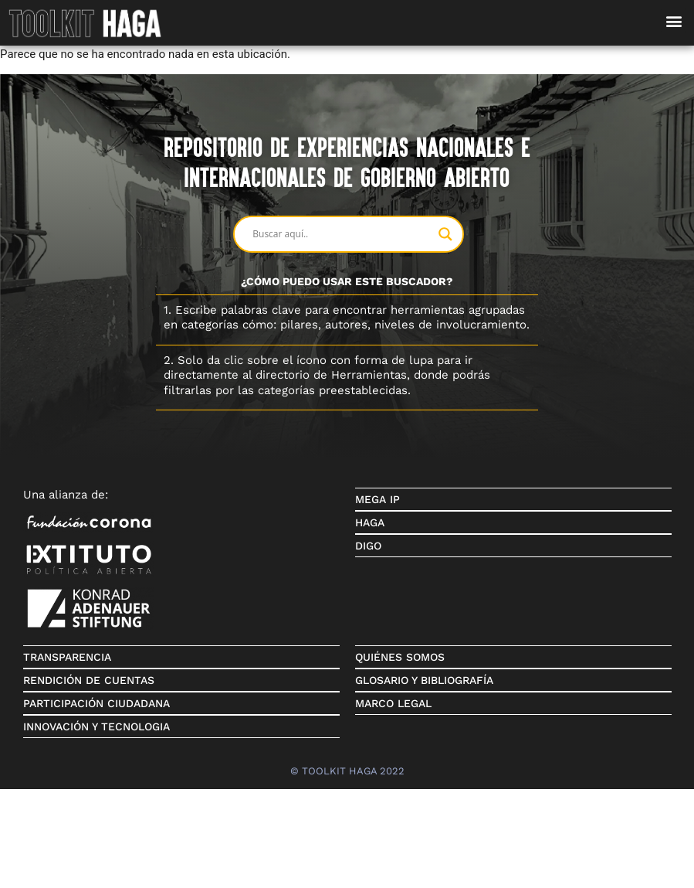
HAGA (369, 522)
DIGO (368, 545)
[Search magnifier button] (445, 234)
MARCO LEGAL (393, 703)
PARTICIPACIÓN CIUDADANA (96, 703)
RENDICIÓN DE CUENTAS (88, 680)
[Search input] (341, 234)
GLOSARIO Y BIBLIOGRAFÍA (424, 680)
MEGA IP (377, 499)
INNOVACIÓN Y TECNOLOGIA (96, 726)
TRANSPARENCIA (67, 657)
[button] (673, 20)
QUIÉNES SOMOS (400, 657)
